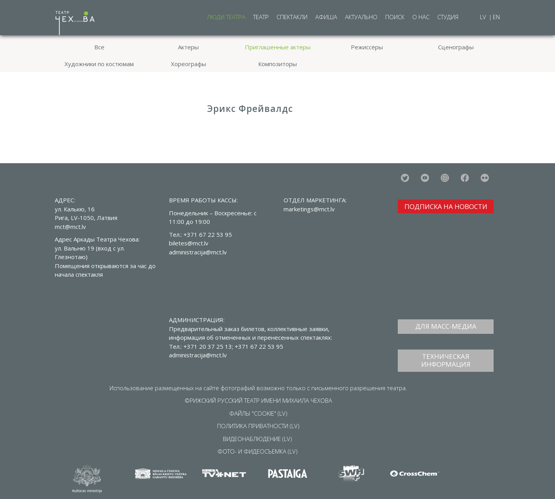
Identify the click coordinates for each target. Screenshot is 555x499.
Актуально (361, 17)
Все (99, 47)
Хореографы (188, 64)
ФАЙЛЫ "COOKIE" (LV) (258, 413)
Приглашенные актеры (278, 47)
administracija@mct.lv (198, 355)
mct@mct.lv (70, 227)
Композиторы (277, 64)
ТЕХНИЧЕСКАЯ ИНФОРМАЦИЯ (446, 360)
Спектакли (292, 17)
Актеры (188, 47)
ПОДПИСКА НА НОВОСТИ (445, 206)
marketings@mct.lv (309, 209)
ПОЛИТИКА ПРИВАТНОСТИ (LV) (258, 426)
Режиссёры (367, 47)
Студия (447, 17)
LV (484, 17)
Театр (261, 17)
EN (496, 17)
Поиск (394, 17)
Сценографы (456, 47)
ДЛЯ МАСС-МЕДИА (445, 326)
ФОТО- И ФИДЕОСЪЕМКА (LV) (257, 451)
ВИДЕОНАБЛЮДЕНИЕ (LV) (257, 439)
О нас (420, 17)
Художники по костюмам (99, 64)
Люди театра (226, 17)
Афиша (326, 17)
